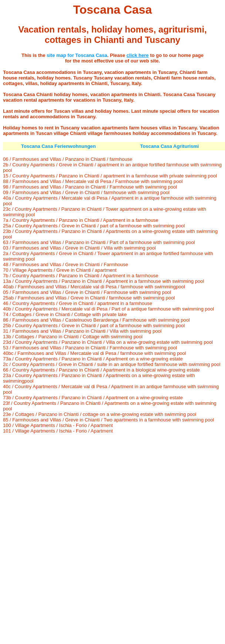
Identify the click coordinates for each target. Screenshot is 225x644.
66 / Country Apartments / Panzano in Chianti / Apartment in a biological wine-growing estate (101, 370)
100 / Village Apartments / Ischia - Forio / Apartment (58, 425)
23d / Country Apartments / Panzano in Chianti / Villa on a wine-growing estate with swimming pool (108, 342)
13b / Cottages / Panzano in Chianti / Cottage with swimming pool (72, 336)
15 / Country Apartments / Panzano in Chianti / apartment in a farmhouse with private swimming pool (110, 176)
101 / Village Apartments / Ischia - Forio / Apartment (58, 431)
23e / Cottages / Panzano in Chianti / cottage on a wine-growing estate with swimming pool (99, 414)
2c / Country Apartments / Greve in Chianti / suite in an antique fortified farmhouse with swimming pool (111, 364)
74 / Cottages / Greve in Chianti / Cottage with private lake (65, 314)
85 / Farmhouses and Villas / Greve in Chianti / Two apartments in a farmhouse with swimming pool (108, 420)
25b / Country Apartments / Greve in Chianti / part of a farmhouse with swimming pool (94, 325)
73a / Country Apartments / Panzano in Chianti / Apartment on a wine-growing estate (93, 359)
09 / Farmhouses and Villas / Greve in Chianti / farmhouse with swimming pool (86, 192)
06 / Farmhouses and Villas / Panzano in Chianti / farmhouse (67, 159)
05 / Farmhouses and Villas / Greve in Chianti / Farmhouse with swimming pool (87, 292)
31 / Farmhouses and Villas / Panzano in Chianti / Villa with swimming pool (82, 331)
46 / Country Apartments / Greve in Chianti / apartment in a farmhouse (77, 303)
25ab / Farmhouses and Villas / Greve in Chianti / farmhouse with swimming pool (89, 298)
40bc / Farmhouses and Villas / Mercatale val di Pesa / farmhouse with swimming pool (94, 353)
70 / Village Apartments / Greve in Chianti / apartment (60, 270)
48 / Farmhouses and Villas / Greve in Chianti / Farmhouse (65, 264)
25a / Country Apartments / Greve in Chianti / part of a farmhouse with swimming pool (94, 225)
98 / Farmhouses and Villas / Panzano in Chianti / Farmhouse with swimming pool (90, 187)
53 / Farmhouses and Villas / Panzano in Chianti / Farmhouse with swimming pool (90, 347)
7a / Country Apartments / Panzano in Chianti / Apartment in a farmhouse (80, 220)
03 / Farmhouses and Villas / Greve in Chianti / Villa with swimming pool (79, 248)
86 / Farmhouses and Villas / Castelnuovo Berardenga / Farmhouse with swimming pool (96, 320)
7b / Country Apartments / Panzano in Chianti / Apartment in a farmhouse (80, 275)
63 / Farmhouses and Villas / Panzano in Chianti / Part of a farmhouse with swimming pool (99, 242)
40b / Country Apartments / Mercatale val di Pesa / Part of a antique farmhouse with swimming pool (108, 309)
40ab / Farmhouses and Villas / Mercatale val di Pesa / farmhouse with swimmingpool (94, 286)
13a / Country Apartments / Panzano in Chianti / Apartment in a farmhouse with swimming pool (103, 281)
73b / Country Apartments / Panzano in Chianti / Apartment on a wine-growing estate (93, 397)
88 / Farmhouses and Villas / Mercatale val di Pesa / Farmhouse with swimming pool (92, 181)
